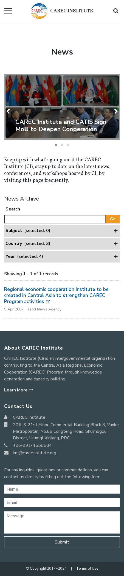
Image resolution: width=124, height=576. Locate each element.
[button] (56, 145)
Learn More (18, 390)
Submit (62, 542)
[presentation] (9, 111)
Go (112, 219)
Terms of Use (87, 568)
